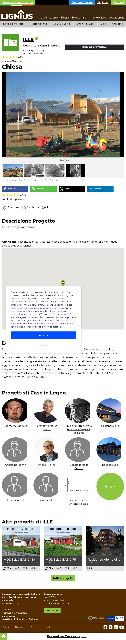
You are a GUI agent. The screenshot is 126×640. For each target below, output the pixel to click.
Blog (103, 23)
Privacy (6, 627)
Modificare (43, 345)
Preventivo (17, 2)
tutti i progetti (63, 578)
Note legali (19, 627)
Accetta (43, 335)
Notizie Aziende (38, 23)
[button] (15, 189)
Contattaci (52, 610)
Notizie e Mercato (13, 23)
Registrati (102, 2)
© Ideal (47, 627)
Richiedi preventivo (94, 47)
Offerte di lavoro (86, 23)
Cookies (34, 627)
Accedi (118, 2)
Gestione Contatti (82, 2)
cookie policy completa (47, 327)
